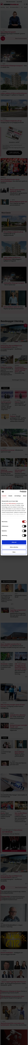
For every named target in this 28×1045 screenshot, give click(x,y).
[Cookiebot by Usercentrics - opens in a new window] (20, 492)
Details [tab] (10, 495)
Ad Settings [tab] (17, 495)
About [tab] (24, 495)
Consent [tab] (4, 495)
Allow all (14, 542)
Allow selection (14, 547)
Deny (14, 552)
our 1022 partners (11, 503)
